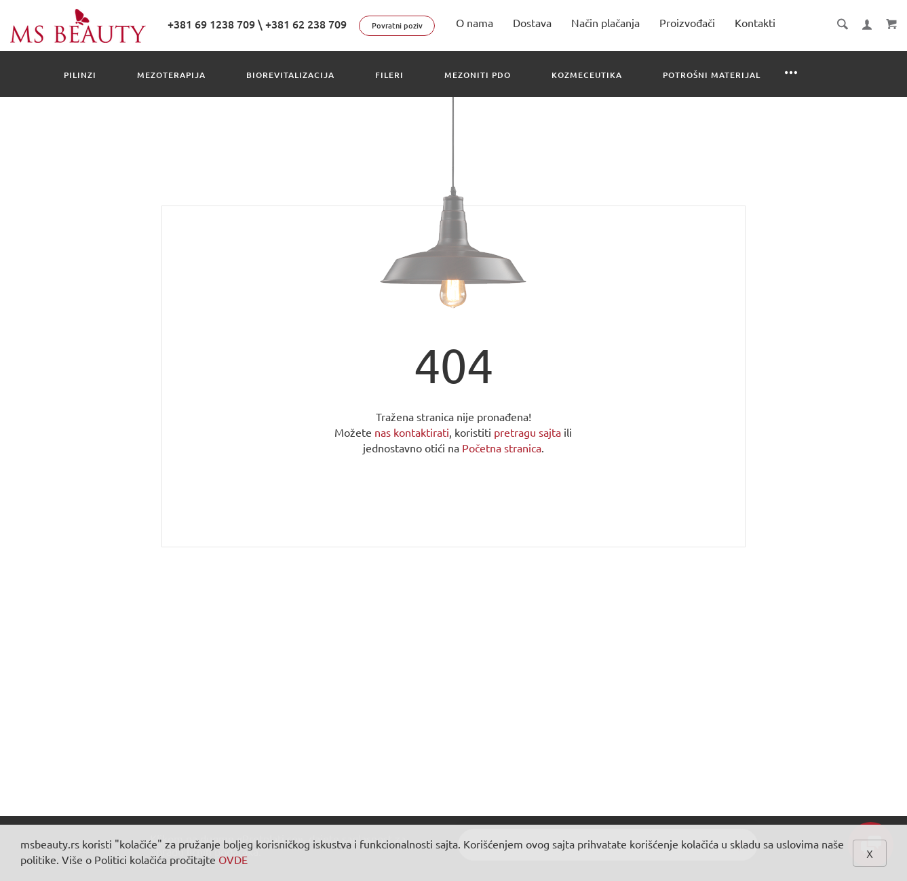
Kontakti (755, 23)
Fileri (389, 75)
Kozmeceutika (587, 75)
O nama (474, 23)
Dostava (532, 23)
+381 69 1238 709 (211, 24)
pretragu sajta (527, 433)
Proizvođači (687, 23)
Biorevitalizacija (290, 75)
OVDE (233, 860)
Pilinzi (80, 75)
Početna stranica (501, 448)
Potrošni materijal (711, 75)
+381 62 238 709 (306, 24)
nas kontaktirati (411, 433)
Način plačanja (605, 23)
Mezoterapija (171, 75)
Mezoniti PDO (477, 75)
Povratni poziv (397, 26)
